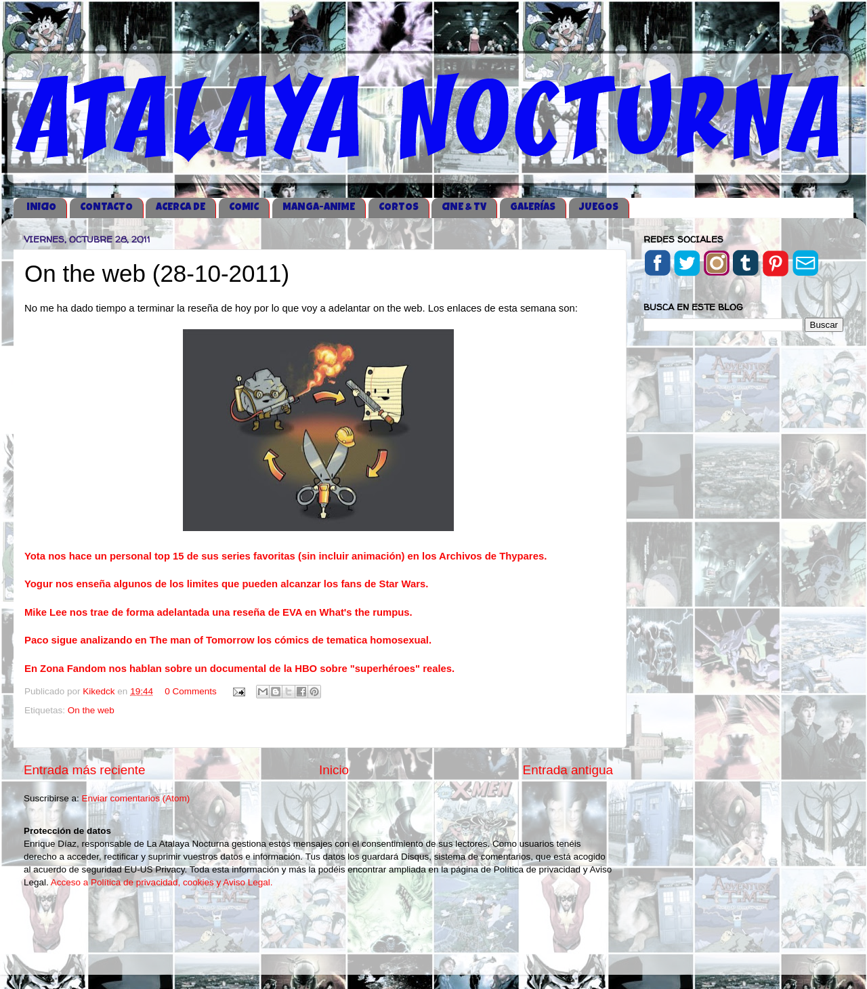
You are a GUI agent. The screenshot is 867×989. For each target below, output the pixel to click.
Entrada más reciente (85, 770)
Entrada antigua (568, 770)
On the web (91, 710)
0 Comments (191, 691)
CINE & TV (464, 208)
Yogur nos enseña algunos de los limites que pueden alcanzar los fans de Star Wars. (226, 583)
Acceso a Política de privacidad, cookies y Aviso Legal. (162, 882)
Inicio (334, 770)
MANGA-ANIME (318, 208)
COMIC (244, 208)
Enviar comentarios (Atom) (136, 798)
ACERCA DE (180, 208)
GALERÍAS (532, 208)
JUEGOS (598, 208)
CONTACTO (106, 208)
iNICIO (41, 208)
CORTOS (399, 208)
